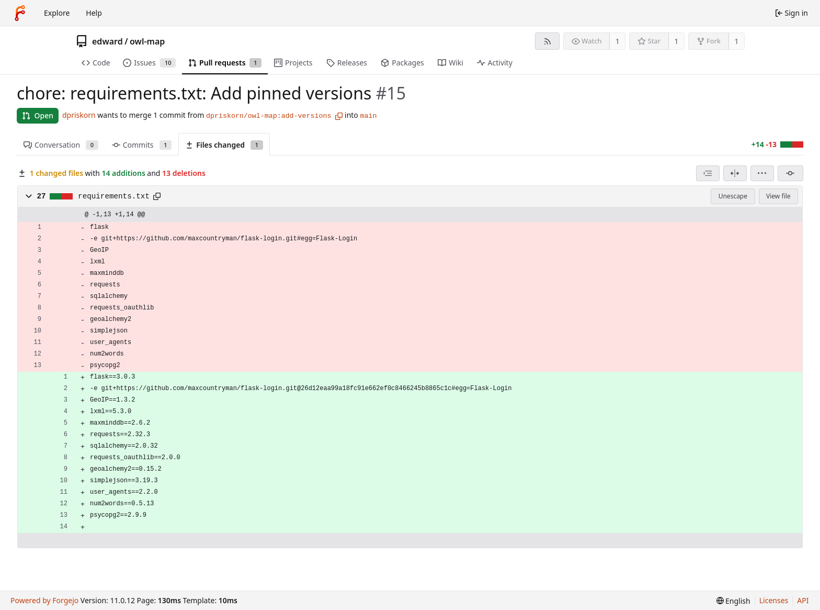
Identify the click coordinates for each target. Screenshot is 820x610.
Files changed (224, 145)
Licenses (774, 600)
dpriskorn (79, 115)
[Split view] (735, 173)
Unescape (733, 196)
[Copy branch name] (339, 116)
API (802, 600)
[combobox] (708, 173)
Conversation (61, 145)
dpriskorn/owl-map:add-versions (268, 116)
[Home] (20, 13)
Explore (57, 13)
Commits (142, 145)
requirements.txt (114, 196)
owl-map (147, 41)
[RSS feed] (547, 41)
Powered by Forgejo (44, 600)
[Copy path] (157, 196)
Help (94, 13)
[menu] (762, 173)
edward (107, 41)
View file (778, 196)
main (368, 116)
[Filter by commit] (791, 173)
